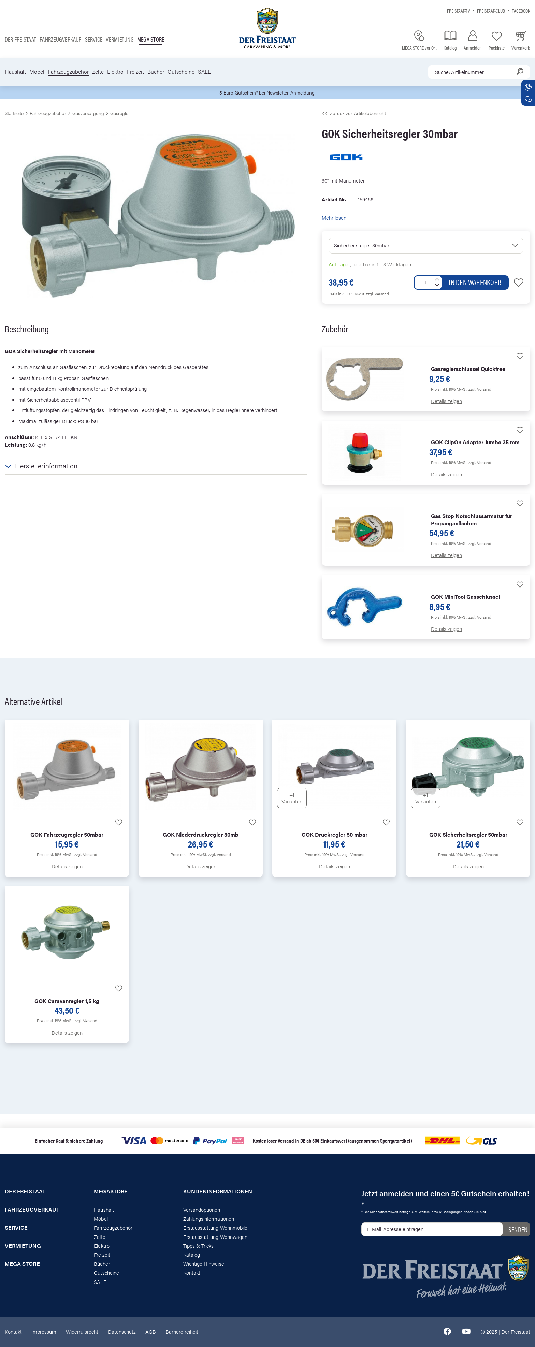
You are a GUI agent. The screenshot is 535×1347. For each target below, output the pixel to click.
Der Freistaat (20, 39)
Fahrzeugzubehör (68, 71)
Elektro (115, 71)
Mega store (150, 39)
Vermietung (119, 39)
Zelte (98, 71)
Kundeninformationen (217, 1192)
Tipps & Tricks (198, 1245)
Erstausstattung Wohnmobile (215, 1227)
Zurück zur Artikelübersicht (354, 113)
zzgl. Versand (377, 294)
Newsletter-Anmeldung (292, 92)
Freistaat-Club (491, 10)
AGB (150, 1331)
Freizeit (135, 71)
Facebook (521, 10)
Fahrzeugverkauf (61, 39)
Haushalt (15, 71)
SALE (204, 71)
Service (94, 39)
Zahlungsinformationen (208, 1218)
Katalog (191, 1255)
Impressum (43, 1331)
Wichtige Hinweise (203, 1264)
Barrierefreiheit (181, 1331)
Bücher (155, 71)
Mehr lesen (334, 218)
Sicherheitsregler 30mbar (361, 245)
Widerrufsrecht (82, 1331)
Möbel (36, 71)
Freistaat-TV (458, 10)
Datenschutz (122, 1331)
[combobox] (479, 72)
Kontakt (191, 1273)
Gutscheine (181, 71)
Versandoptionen (201, 1210)
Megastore (111, 1192)
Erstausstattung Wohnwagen (215, 1237)
